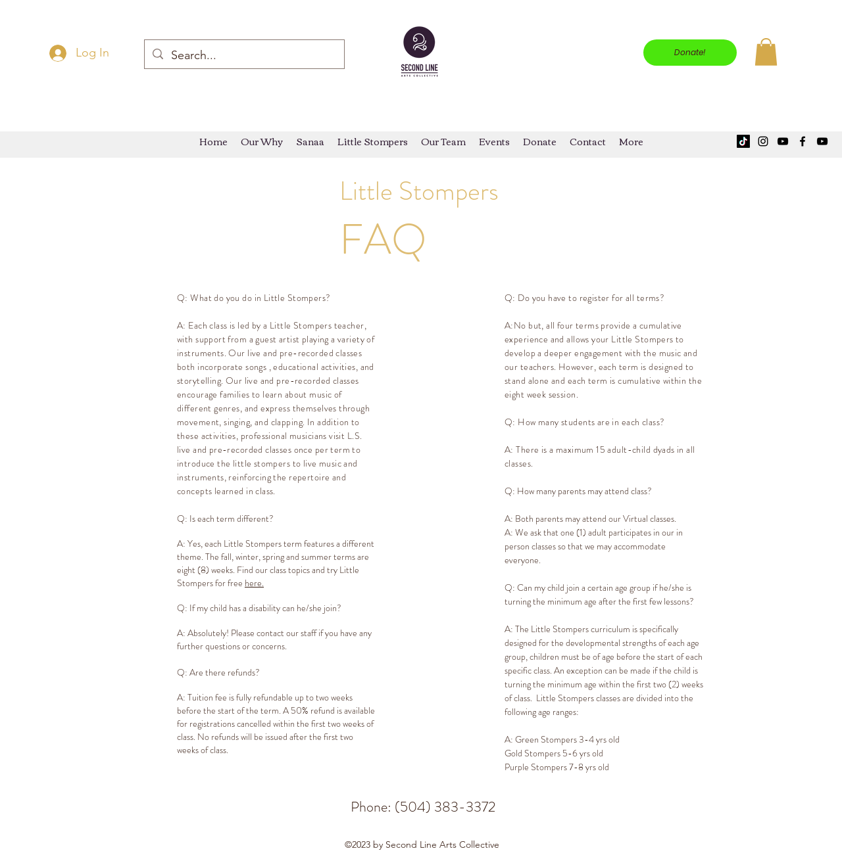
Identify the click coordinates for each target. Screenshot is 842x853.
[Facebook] (802, 141)
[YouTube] (782, 141)
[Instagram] (763, 141)
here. (254, 582)
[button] (766, 52)
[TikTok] (743, 141)
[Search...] (243, 56)
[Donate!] (690, 52)
